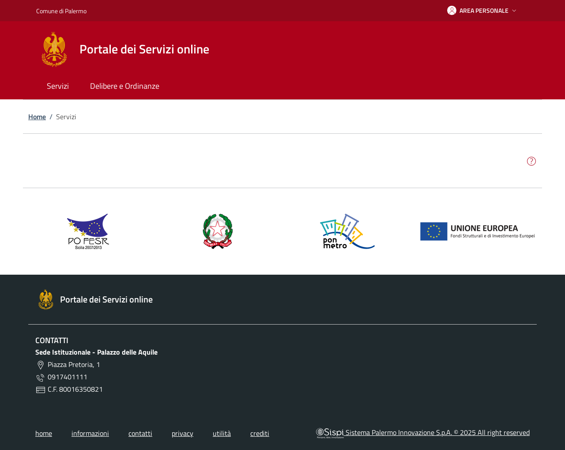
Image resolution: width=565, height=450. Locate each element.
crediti (259, 433)
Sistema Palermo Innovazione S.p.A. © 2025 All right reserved (423, 432)
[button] (483, 10)
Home (37, 116)
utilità (222, 433)
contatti (140, 433)
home (43, 433)
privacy (182, 433)
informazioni (90, 433)
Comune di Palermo (61, 10)
